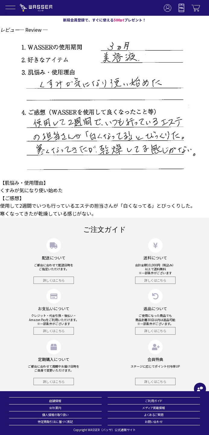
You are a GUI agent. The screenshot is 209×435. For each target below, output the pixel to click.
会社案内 (55, 407)
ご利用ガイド (153, 400)
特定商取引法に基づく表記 (55, 421)
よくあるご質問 (153, 414)
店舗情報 (55, 400)
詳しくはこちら (54, 280)
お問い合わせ (154, 421)
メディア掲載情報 (153, 407)
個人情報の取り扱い (55, 414)
